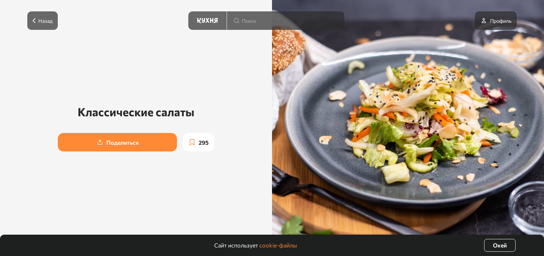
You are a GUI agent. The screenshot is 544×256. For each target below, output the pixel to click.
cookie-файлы (278, 245)
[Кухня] (207, 20)
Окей (500, 245)
